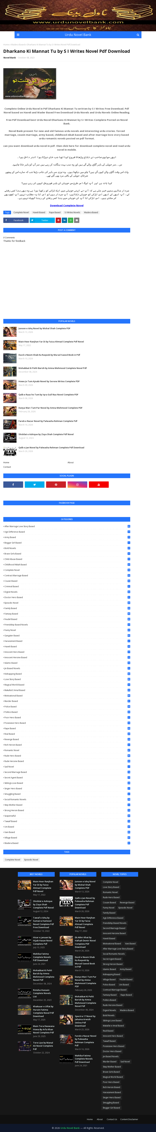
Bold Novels (67, 548)
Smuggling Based (67, 794)
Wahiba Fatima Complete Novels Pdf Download (42, 957)
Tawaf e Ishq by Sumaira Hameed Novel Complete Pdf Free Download (43, 922)
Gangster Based (67, 635)
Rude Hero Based (67, 755)
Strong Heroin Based (67, 810)
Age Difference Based (67, 531)
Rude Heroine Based (67, 761)
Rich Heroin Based (67, 744)
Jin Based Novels (67, 668)
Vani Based (67, 832)
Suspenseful (67, 815)
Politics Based (67, 712)
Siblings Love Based (67, 783)
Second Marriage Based (67, 772)
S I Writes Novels (72, 212)
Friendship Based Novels (67, 624)
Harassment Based (67, 641)
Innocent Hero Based (67, 652)
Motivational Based (67, 695)
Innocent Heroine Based (67, 657)
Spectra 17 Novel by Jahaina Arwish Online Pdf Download (85, 1021)
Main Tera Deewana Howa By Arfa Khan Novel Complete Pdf (43, 1029)
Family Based (67, 608)
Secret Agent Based (67, 777)
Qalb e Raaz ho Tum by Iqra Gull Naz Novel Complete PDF (48, 394)
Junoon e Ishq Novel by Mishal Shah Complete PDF (44, 328)
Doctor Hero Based (67, 597)
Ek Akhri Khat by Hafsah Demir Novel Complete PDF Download (85, 942)
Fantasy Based (67, 613)
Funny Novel (67, 630)
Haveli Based (39, 212)
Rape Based (54, 212)
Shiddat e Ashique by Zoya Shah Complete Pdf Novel (46, 434)
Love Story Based (67, 679)
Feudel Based (67, 619)
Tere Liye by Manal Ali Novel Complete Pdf (43, 1046)
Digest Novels (67, 591)
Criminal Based (67, 586)
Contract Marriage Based (67, 575)
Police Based (67, 706)
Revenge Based (67, 739)
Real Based (67, 733)
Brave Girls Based (67, 553)
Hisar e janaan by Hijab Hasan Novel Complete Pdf (42, 940)
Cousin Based (67, 581)
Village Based (67, 837)
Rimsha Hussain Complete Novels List (42, 993)
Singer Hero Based (67, 788)
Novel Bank (9, 57)
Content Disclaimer (129, 1119)
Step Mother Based (67, 804)
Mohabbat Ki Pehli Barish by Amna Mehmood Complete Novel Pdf (53, 368)
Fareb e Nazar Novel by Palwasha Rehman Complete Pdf (48, 421)
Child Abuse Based (67, 559)
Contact (7, 466)
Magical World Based (67, 684)
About (71, 462)
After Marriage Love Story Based (67, 526)
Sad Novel (67, 766)
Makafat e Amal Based (67, 690)
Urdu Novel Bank (78, 34)
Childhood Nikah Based (67, 564)
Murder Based (67, 701)
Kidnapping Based (67, 673)
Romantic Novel (67, 750)
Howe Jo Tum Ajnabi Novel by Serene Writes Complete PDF (49, 381)
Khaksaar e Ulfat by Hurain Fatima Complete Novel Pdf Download (43, 1011)
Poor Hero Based (67, 717)
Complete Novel (21, 212)
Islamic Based (67, 662)
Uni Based (67, 826)
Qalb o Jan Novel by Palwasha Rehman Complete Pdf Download (51, 447)
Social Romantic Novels (67, 799)
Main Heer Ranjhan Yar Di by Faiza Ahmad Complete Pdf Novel (51, 341)
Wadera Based (18, 44)
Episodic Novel (67, 602)
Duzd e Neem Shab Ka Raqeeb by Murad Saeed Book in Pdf (49, 354)
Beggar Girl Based (67, 542)
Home (6, 44)
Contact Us (112, 1119)
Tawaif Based (67, 821)
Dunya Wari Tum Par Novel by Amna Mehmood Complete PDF (50, 407)
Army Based (67, 537)
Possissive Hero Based (67, 723)
